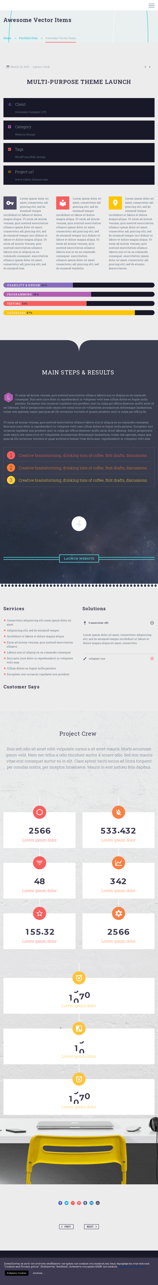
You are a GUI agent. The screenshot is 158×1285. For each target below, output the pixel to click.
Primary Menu (152, 6)
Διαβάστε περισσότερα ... (132, 1266)
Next (92, 1225)
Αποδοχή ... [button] (38, 1273)
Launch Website (79, 558)
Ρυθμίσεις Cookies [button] (16, 1273)
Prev (65, 1225)
